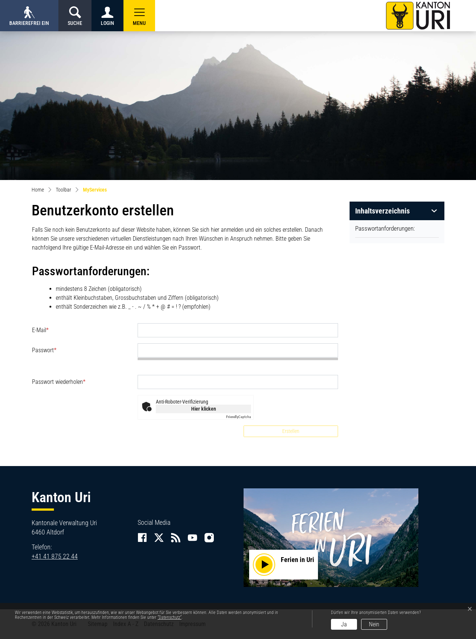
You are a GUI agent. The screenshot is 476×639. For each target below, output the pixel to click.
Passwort (44, 350)
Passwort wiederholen (59, 381)
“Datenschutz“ (169, 617)
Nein (374, 624)
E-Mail (40, 330)
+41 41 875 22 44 (55, 556)
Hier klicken (203, 409)
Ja (344, 624)
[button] (139, 15)
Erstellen (290, 431)
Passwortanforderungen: (385, 228)
